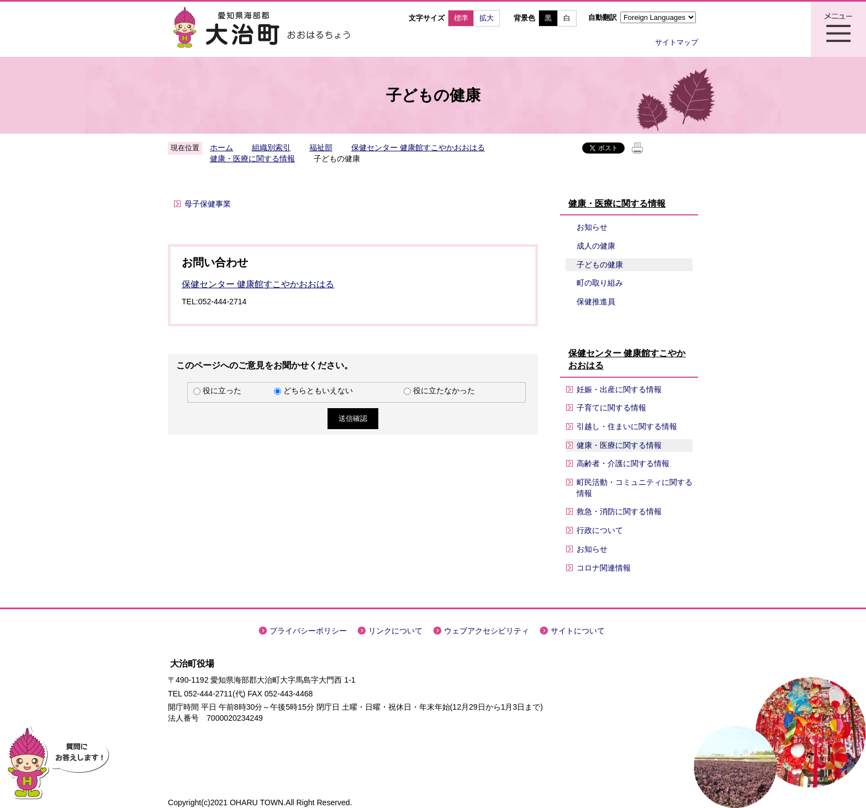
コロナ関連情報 (604, 567)
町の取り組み (600, 282)
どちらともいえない (318, 390)
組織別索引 (271, 147)
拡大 (486, 18)
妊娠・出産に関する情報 (619, 389)
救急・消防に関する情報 (619, 511)
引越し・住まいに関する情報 (627, 426)
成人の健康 (596, 245)
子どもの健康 (600, 264)
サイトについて (578, 630)
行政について (600, 530)
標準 (461, 18)
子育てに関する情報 (611, 407)
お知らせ (592, 227)
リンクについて (395, 630)
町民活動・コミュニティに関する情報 (635, 488)
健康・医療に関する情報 (252, 158)
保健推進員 (596, 301)
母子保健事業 (207, 203)
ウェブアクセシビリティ (486, 630)
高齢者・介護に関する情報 (623, 463)
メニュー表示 (838, 29)
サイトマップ (676, 42)
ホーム (221, 147)
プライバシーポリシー (308, 630)
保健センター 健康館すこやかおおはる (418, 147)
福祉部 (320, 147)
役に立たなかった (444, 390)
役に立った (222, 390)
